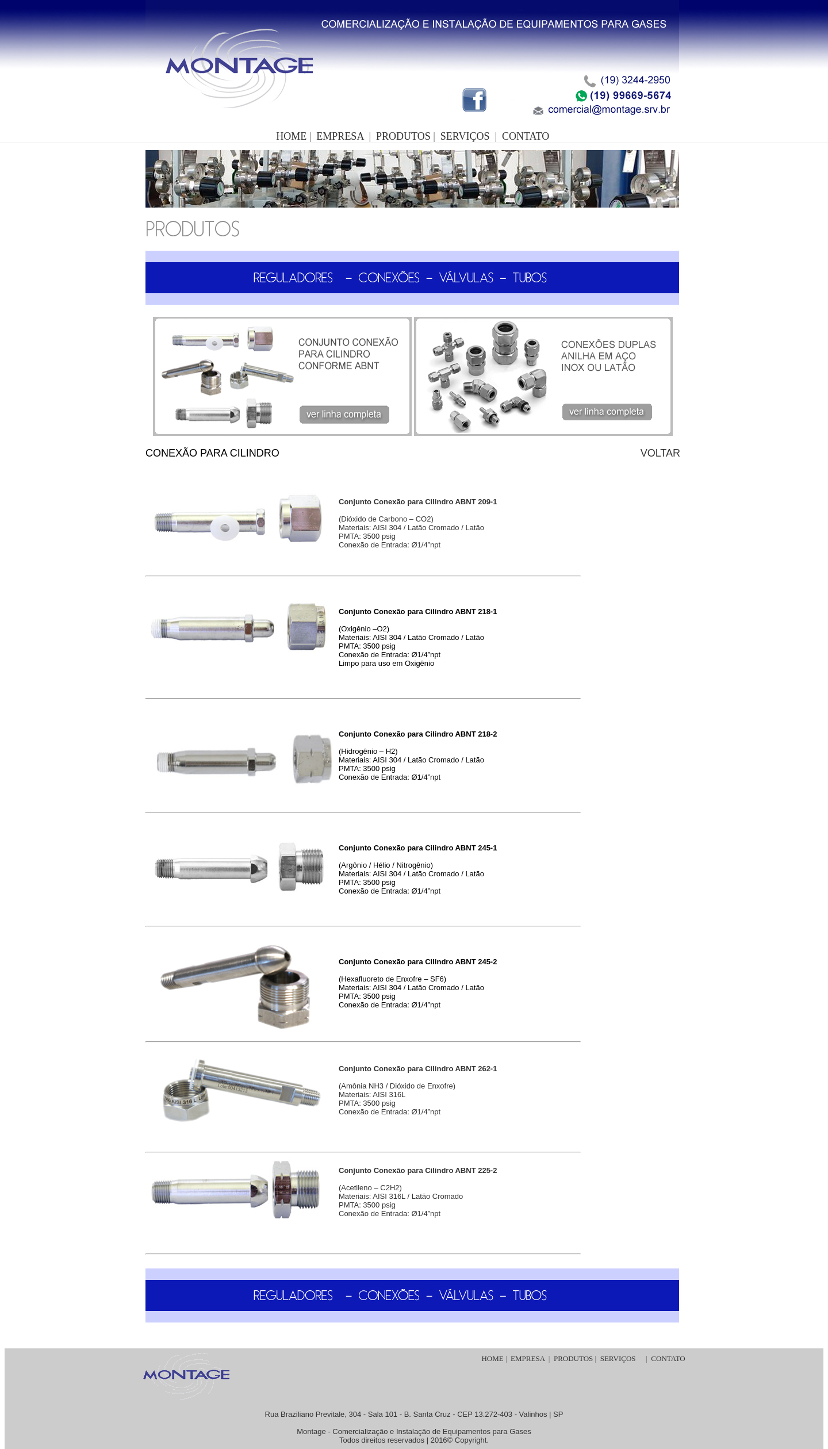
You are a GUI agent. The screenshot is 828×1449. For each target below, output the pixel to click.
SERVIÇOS (465, 136)
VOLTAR (660, 453)
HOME (492, 1358)
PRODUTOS (403, 136)
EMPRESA (339, 136)
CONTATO (525, 136)
